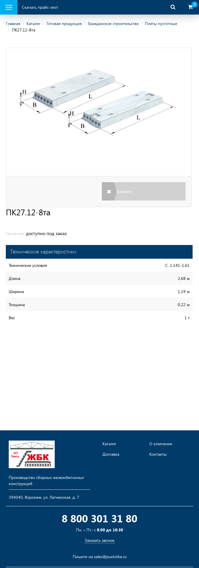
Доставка (110, 454)
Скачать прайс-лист (40, 7)
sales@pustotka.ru (110, 556)
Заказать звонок (100, 540)
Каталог (33, 23)
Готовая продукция (64, 23)
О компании (160, 444)
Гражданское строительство (113, 23)
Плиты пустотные (161, 23)
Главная (13, 23)
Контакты (158, 454)
